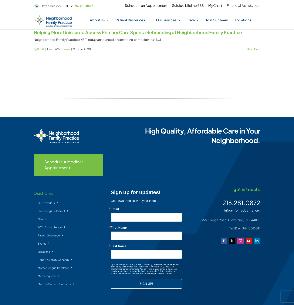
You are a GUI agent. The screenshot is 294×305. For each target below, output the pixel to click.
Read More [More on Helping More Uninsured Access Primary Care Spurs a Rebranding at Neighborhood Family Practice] (253, 49)
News (66, 49)
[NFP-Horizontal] (53, 17)
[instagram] (240, 241)
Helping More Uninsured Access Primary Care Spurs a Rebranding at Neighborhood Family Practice (138, 32)
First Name (119, 227)
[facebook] (224, 241)
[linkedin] (257, 241)
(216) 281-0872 (83, 6)
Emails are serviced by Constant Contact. (153, 273)
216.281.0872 (241, 202)
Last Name (118, 246)
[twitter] (232, 241)
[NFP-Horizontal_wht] (56, 129)
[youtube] (249, 241)
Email (115, 209)
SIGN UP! (146, 283)
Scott (40, 49)
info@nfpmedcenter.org (242, 210)
